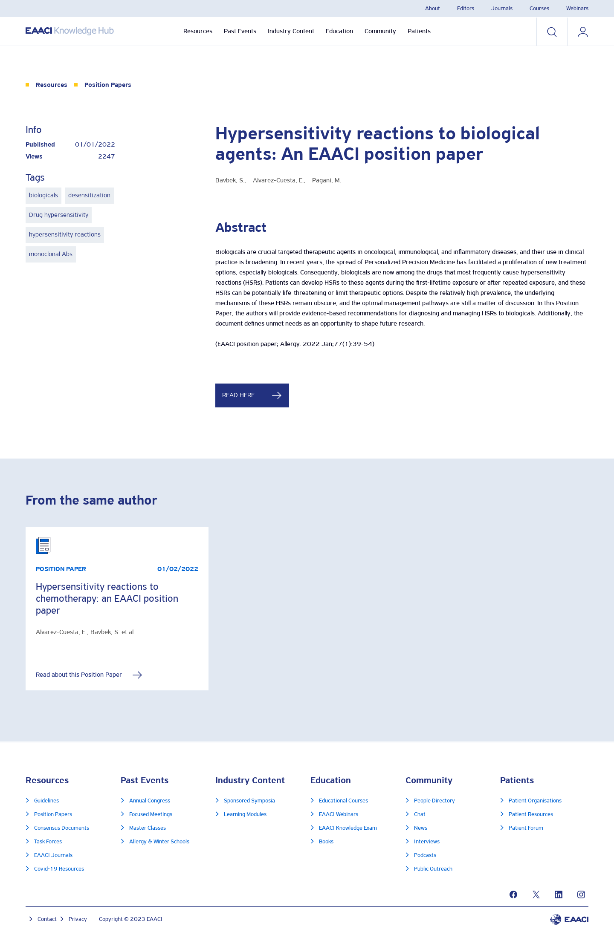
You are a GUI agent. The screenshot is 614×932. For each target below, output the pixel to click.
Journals (502, 9)
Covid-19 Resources (59, 869)
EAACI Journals (53, 855)
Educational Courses (343, 801)
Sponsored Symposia (249, 801)
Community (380, 31)
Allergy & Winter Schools (159, 842)
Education (339, 31)
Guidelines (46, 801)
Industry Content (291, 31)
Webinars (577, 9)
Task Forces (48, 842)
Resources (197, 31)
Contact (47, 919)
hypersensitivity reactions (65, 234)
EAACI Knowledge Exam (348, 828)
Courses (539, 9)
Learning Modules (245, 814)
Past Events (240, 31)
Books (326, 842)
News (420, 828)
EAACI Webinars (338, 814)
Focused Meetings (150, 814)
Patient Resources (531, 814)
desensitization (89, 195)
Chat (420, 814)
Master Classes (147, 828)
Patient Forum (526, 828)
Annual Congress (149, 801)
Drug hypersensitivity (58, 215)
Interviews (427, 842)
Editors (465, 9)
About (432, 9)
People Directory (434, 801)
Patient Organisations (535, 801)
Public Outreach (433, 869)
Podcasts (425, 855)
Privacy (78, 919)
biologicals (43, 195)
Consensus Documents (61, 828)
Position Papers (107, 85)
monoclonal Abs (50, 254)
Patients (419, 31)
